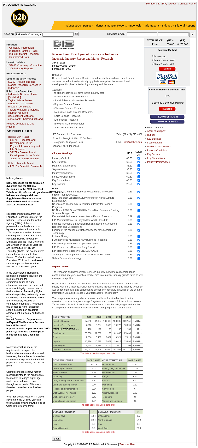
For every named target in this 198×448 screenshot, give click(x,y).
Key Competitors (156, 158)
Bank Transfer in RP (164, 64)
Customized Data (19, 57)
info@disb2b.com (133, 142)
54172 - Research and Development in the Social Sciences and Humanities (25, 155)
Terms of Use (127, 444)
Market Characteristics (159, 146)
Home (192, 3)
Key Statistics (154, 138)
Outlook (151, 135)
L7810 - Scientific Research (26, 166)
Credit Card (160, 56)
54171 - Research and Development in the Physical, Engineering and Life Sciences (25, 144)
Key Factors (153, 154)
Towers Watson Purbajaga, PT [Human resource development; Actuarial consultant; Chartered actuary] (25, 114)
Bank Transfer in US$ (165, 60)
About (172, 3)
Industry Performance (158, 162)
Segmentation (154, 142)
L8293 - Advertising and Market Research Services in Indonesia (24, 84)
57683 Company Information (25, 65)
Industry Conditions (157, 150)
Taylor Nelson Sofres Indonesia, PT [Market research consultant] (20, 103)
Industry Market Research (24, 53)
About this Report (156, 131)
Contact (182, 3)
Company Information (21, 47)
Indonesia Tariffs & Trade (23, 50)
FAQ (164, 3)
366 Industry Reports (21, 68)
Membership (153, 3)
